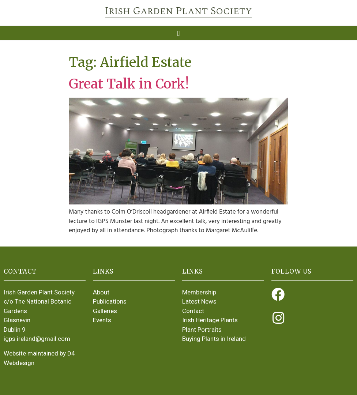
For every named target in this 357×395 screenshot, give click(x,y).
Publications (110, 301)
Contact (193, 311)
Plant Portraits (202, 329)
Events (102, 320)
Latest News (199, 301)
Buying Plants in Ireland (214, 338)
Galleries (105, 311)
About (101, 292)
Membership (199, 292)
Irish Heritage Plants (210, 320)
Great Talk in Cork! (129, 84)
